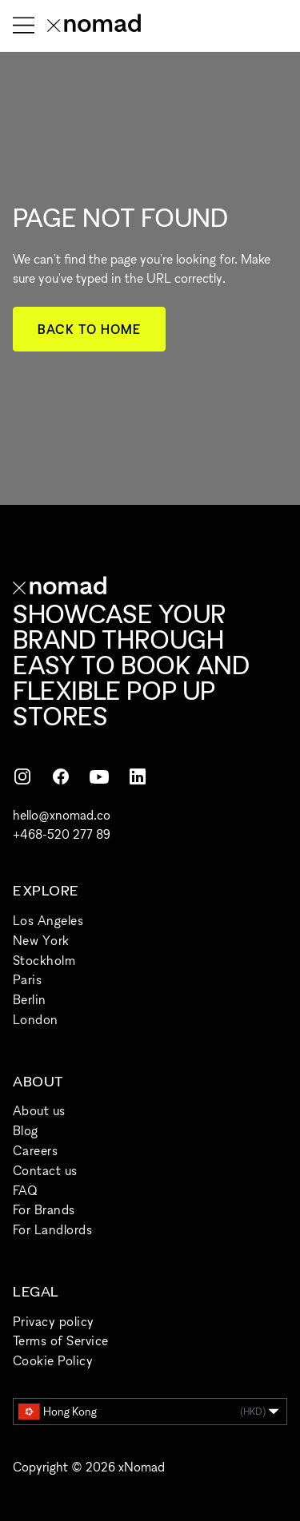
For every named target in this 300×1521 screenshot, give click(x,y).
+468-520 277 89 (61, 834)
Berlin (29, 999)
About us (39, 1110)
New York (41, 940)
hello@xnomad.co (61, 815)
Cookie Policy (53, 1360)
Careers (35, 1150)
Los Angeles (48, 920)
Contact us (45, 1170)
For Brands (44, 1209)
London (35, 1019)
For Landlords (52, 1229)
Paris (27, 979)
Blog (25, 1130)
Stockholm (44, 960)
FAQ (25, 1190)
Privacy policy (53, 1321)
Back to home (89, 329)
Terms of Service (61, 1340)
